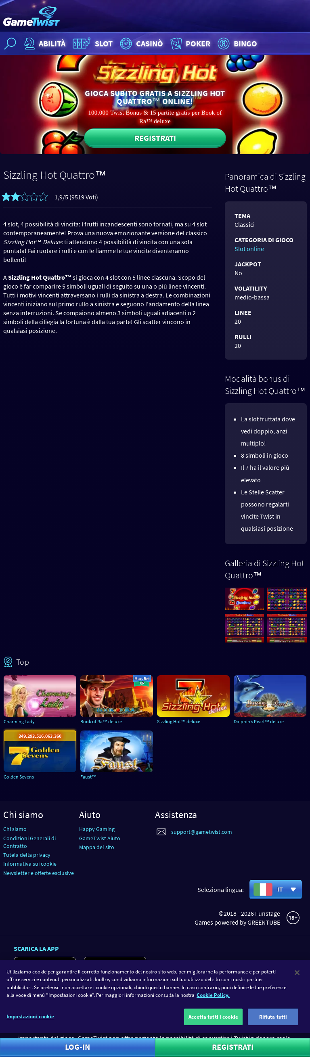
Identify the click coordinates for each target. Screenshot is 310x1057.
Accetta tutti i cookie (213, 1021)
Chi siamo (15, 829)
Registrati (155, 138)
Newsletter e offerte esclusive (38, 873)
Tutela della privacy (26, 854)
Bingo (236, 44)
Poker (189, 44)
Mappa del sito (96, 847)
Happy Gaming (97, 829)
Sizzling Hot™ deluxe (178, 721)
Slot (92, 44)
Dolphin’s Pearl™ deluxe (259, 721)
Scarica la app (36, 948)
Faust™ (88, 777)
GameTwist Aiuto (99, 838)
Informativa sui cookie (30, 863)
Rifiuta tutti (273, 1021)
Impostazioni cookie (30, 1020)
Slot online (249, 249)
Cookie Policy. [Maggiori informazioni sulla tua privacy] (213, 999)
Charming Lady (19, 721)
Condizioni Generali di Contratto (29, 842)
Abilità (43, 44)
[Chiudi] (297, 977)
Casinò (140, 44)
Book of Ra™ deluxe (101, 721)
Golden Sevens (19, 777)
